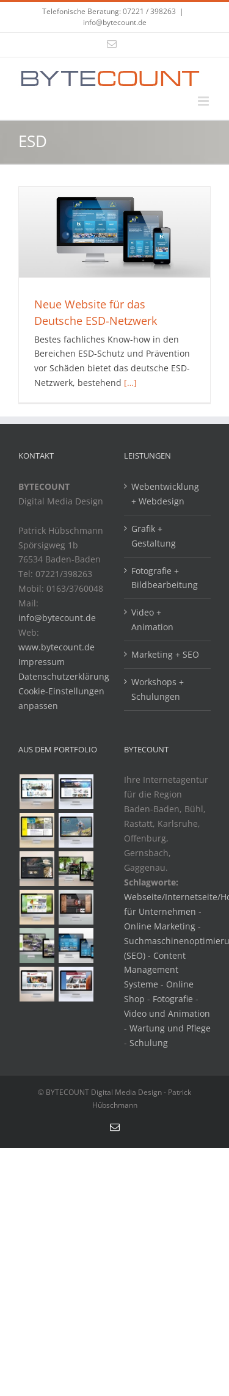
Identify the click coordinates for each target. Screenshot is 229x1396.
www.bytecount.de (56, 647)
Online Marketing (159, 926)
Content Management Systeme (155, 970)
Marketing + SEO (165, 654)
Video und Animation (167, 1013)
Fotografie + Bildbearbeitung (164, 578)
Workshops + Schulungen (157, 689)
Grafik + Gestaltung (153, 536)
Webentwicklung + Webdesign (165, 494)
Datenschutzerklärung (63, 676)
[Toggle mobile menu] (204, 101)
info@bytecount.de (115, 22)
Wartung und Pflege (170, 1028)
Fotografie (173, 999)
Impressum (41, 661)
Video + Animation (152, 619)
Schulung (148, 1043)
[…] (130, 382)
